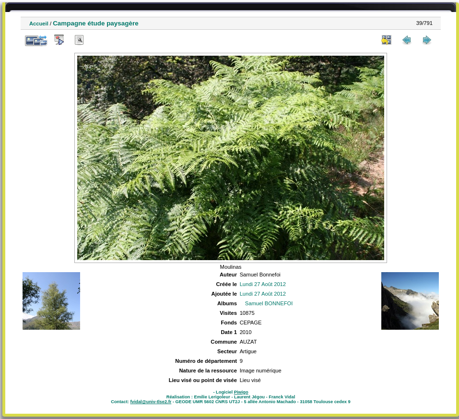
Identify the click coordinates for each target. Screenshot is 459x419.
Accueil (38, 23)
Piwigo (241, 392)
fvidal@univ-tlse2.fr (150, 401)
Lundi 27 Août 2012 (263, 284)
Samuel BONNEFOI (269, 303)
